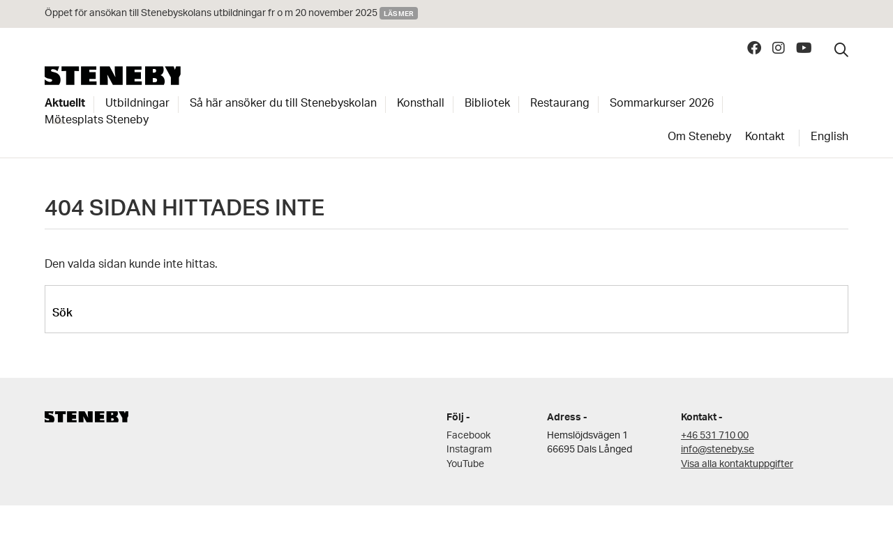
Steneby (113, 75)
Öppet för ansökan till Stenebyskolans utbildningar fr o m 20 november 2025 (211, 13)
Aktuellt (65, 104)
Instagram (469, 450)
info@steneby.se (717, 450)
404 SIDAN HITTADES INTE (184, 212)
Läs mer (399, 13)
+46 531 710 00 (715, 436)
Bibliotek (487, 104)
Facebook (468, 436)
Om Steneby (699, 138)
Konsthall (420, 104)
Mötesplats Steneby (97, 121)
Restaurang (560, 104)
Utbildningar (137, 104)
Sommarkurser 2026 (662, 104)
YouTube (465, 464)
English (829, 138)
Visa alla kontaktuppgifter (737, 464)
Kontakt (765, 138)
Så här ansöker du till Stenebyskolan (283, 104)
